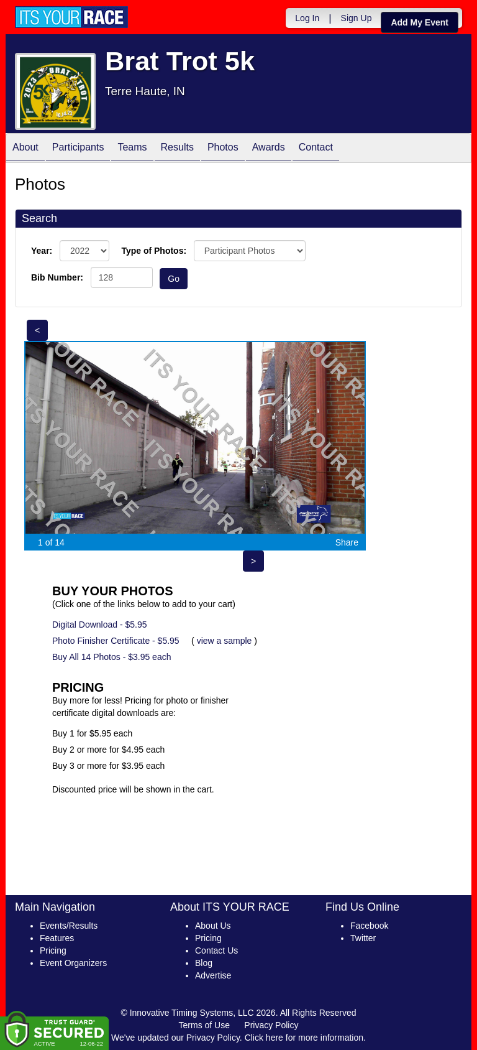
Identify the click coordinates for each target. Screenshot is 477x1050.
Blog (203, 963)
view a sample (224, 641)
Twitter (363, 938)
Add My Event (419, 22)
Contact (316, 149)
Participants (78, 149)
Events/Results (69, 926)
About (25, 149)
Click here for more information (304, 1038)
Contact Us (216, 950)
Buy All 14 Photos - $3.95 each (111, 657)
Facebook (369, 926)
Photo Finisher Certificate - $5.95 (115, 641)
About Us (213, 926)
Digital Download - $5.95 (99, 625)
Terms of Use (204, 1025)
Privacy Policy (271, 1025)
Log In (307, 18)
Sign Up (356, 18)
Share (346, 542)
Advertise (213, 975)
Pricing (53, 950)
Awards (268, 149)
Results (177, 149)
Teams (132, 149)
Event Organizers (73, 963)
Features (57, 938)
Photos (222, 149)
